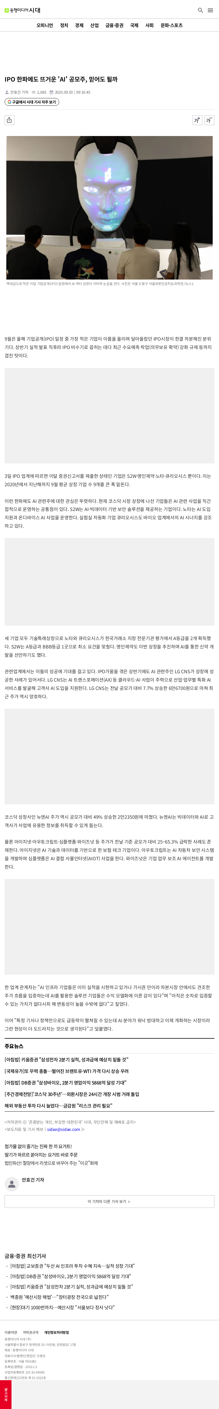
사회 (149, 25)
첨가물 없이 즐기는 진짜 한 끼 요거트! (38, 1146)
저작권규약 (31, 1332)
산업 (94, 25)
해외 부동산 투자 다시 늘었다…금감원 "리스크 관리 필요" (58, 1105)
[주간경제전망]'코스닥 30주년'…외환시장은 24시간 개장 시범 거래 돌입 (72, 1094)
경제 (79, 25)
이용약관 (11, 1332)
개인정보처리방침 (56, 1332)
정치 (64, 25)
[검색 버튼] (201, 10)
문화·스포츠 (171, 25)
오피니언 (44, 25)
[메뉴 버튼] (210, 10)
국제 (134, 25)
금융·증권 (114, 25)
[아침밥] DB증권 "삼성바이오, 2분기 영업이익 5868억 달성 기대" (65, 1082)
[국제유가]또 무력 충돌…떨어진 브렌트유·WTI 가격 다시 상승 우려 (67, 1070)
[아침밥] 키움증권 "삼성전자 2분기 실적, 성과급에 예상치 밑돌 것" (66, 1059)
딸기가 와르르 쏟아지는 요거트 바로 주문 (41, 1154)
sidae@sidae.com (63, 1129)
